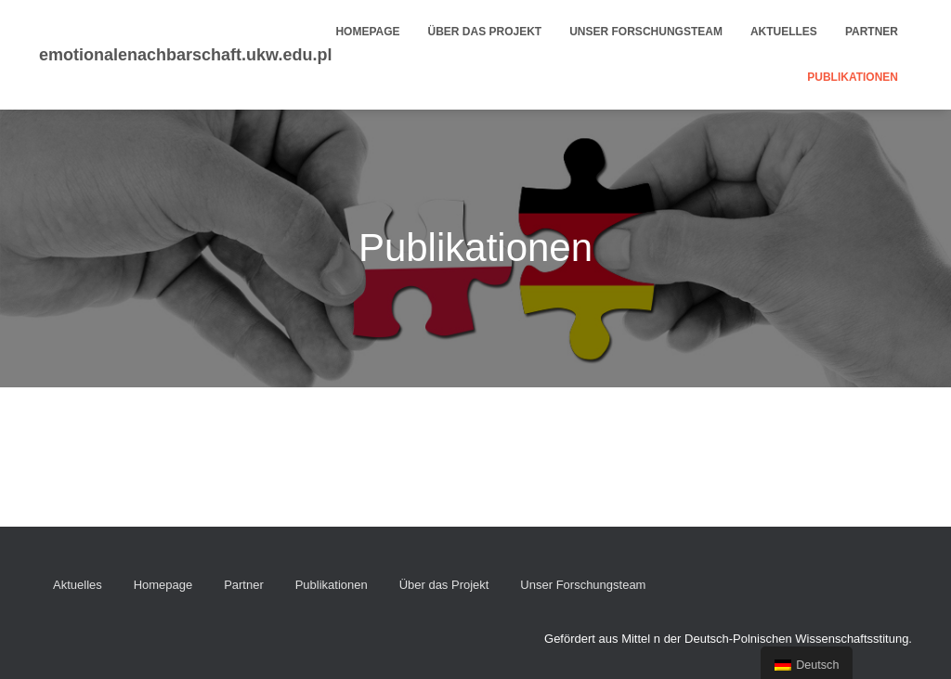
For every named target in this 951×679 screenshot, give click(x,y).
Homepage (367, 31)
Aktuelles (783, 31)
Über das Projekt (485, 31)
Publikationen (852, 77)
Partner (871, 31)
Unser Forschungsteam (646, 31)
